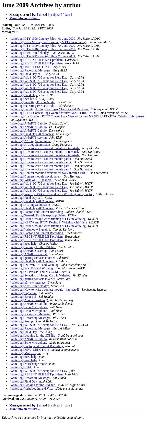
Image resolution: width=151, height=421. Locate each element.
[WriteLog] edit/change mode (28, 363)
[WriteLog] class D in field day (29, 52)
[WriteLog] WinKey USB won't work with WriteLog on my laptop (51, 194)
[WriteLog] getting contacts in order (32, 257)
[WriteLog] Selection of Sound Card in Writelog (40, 275)
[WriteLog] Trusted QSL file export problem (37, 215)
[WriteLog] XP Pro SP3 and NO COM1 (34, 272)
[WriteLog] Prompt (21, 321)
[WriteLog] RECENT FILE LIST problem (36, 59)
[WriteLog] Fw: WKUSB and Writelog (34, 264)
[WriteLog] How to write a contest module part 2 (40, 162)
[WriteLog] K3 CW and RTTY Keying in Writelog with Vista (48, 222)
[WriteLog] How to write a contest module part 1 (40, 158)
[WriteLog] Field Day (23, 95)
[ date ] (67, 14)
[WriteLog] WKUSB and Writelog (31, 268)
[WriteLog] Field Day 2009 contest (31, 134)
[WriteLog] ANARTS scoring (28, 137)
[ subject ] (56, 14)
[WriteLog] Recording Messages (30, 70)
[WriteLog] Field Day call (26, 74)
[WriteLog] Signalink (23, 293)
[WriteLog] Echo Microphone (28, 307)
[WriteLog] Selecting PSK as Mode (32, 102)
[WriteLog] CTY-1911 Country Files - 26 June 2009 (42, 56)
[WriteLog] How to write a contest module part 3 (40, 165)
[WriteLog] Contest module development (35, 176)
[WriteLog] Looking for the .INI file (32, 247)
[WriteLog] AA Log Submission (30, 141)
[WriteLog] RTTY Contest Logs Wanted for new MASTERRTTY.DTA (54, 112)
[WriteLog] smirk (20, 367)
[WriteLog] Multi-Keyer (25, 353)
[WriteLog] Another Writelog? (29, 300)
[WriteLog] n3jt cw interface (27, 282)
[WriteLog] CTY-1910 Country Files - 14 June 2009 (42, 49)
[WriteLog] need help (23, 243)
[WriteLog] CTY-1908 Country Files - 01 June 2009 (42, 38)
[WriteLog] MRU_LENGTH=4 (29, 67)
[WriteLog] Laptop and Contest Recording (36, 211)
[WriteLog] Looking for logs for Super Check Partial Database (49, 109)
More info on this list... (24, 18)
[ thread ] (43, 14)
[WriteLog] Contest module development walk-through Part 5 (48, 173)
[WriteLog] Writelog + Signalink (30, 180)
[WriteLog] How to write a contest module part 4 (40, 169)
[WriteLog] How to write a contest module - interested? (44, 148)
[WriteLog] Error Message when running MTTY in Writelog (48, 42)
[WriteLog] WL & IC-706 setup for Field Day (38, 77)
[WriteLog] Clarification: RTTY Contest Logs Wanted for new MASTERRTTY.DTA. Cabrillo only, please (77, 116)
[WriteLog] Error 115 (23, 296)
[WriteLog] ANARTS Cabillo (28, 123)
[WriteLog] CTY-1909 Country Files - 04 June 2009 (42, 45)
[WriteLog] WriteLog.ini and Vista (31, 388)
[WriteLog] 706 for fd (23, 98)
